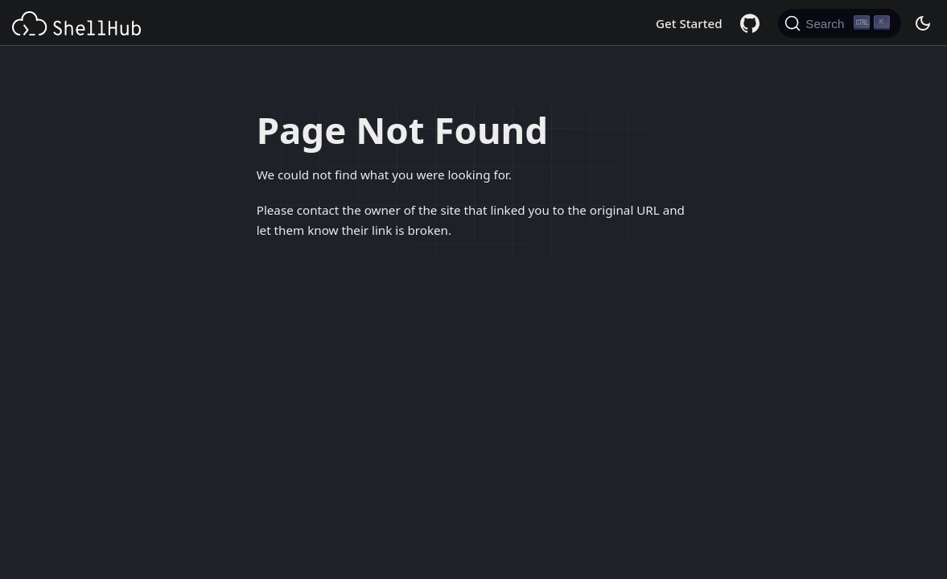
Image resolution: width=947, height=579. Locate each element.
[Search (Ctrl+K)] (839, 23)
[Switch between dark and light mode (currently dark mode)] (922, 23)
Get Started (689, 23)
